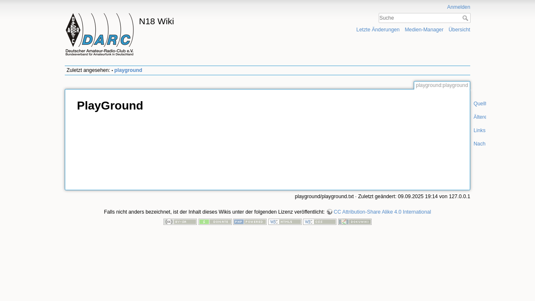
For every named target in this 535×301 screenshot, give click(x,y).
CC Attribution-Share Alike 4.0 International (382, 212)
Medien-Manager (424, 30)
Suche (466, 18)
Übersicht (459, 30)
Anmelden (458, 7)
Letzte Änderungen (378, 30)
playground (129, 70)
